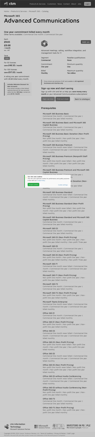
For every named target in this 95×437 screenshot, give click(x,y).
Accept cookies (33, 184)
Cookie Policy (41, 180)
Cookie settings (63, 185)
